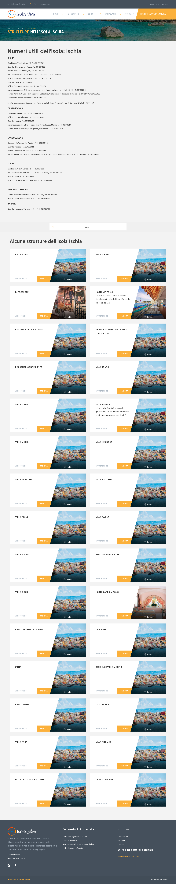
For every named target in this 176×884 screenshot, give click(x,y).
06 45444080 (42, 4)
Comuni (121, 844)
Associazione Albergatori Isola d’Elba (78, 844)
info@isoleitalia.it (17, 4)
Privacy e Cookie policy (19, 880)
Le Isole (92, 14)
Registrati (154, 4)
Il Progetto (73, 14)
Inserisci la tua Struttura (153, 14)
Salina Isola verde (70, 840)
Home (55, 14)
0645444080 (14, 854)
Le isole (20, 28)
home (10, 28)
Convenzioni (123, 836)
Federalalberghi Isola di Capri (75, 836)
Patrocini (121, 840)
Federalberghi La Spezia (73, 848)
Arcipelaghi (110, 14)
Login (165, 4)
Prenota (44, 278)
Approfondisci (21, 278)
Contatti (129, 14)
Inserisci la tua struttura (128, 856)
